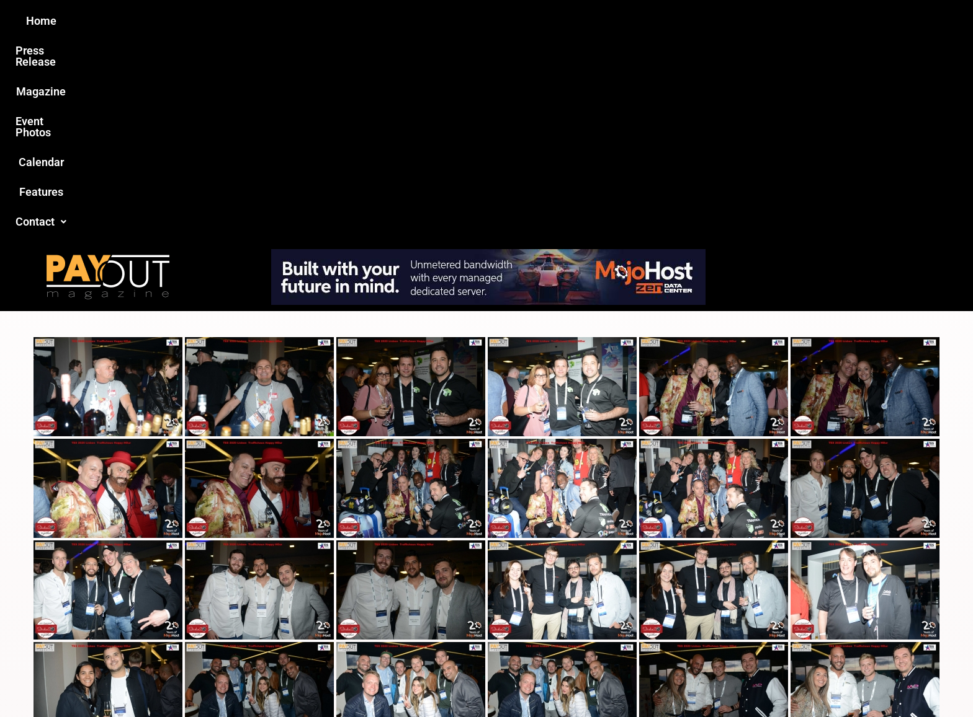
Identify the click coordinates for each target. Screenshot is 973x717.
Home (267, 20)
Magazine (416, 20)
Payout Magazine (342, 680)
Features (630, 20)
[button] (695, 21)
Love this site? (297, 623)
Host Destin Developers (756, 680)
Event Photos (492, 20)
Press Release (336, 20)
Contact (695, 20)
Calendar (566, 20)
